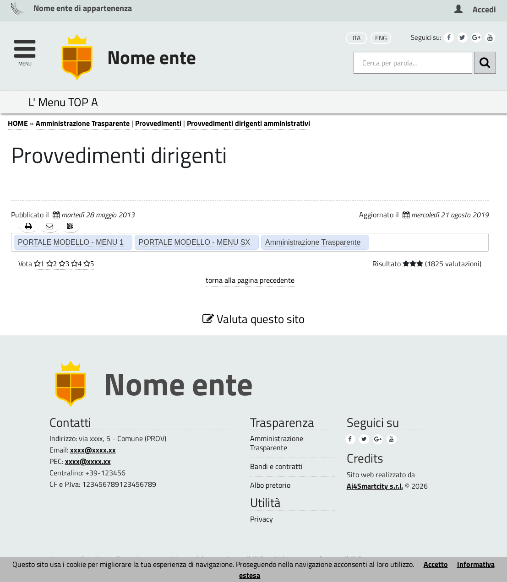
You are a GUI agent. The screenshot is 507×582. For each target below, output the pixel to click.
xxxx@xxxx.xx (93, 449)
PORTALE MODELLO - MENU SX (194, 242)
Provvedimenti (158, 123)
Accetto (436, 564)
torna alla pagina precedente (250, 280)
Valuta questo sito (253, 319)
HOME (18, 123)
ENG (381, 38)
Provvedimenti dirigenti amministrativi (248, 123)
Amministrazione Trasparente (83, 123)
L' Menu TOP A (63, 102)
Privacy (261, 519)
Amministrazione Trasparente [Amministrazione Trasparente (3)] (276, 443)
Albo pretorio (270, 485)
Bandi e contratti (276, 466)
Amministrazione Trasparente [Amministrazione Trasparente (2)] (312, 242)
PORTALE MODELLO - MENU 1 (71, 242)
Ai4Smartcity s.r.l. (375, 485)
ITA (356, 38)
